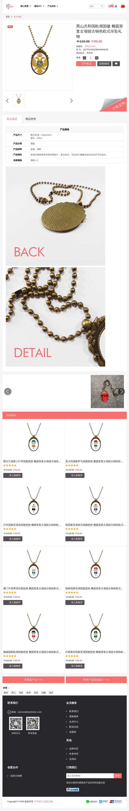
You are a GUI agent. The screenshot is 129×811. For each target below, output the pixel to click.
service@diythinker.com (30, 709)
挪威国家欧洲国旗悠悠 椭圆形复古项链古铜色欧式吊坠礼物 (33, 649)
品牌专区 (73, 746)
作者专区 (73, 751)
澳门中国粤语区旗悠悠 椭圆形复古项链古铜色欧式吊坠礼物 (33, 585)
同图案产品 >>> (33, 676)
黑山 (13, 690)
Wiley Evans (90, 46)
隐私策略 (48, 798)
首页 (8, 17)
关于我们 (38, 798)
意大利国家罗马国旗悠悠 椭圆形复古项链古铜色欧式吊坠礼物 (95, 458)
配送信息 (73, 724)
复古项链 (18, 17)
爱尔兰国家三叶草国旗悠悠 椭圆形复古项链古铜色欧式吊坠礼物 (33, 458)
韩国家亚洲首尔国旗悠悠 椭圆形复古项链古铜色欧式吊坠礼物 (95, 522)
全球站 (71, 756)
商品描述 (12, 118)
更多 (51, 690)
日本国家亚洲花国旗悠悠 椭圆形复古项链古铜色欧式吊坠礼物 (33, 522)
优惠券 (71, 729)
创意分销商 (15, 773)
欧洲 (28, 690)
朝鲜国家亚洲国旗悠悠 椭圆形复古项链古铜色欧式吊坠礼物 (95, 585)
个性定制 (118, 105)
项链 (21, 690)
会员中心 (73, 719)
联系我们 (73, 708)
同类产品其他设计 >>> (96, 676)
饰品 (36, 690)
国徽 (44, 690)
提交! (117, 773)
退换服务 (73, 714)
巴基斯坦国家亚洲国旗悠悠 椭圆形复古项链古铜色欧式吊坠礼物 (95, 649)
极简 (6, 690)
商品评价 (31, 118)
